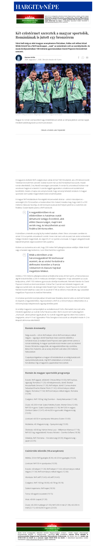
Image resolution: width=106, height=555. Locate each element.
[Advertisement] (53, 153)
